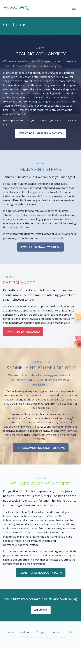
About (57, 632)
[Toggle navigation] (74, 8)
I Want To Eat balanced (23, 331)
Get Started (40, 610)
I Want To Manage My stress (40, 247)
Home (10, 632)
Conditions (25, 632)
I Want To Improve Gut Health (40, 572)
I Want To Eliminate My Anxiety (40, 133)
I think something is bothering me (40, 448)
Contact (70, 632)
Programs (42, 632)
